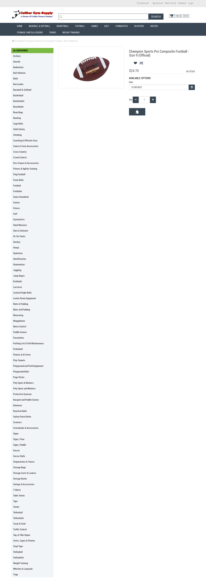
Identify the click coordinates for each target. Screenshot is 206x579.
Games (94, 26)
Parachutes (18, 337)
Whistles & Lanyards (23, 568)
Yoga (15, 574)
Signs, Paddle (19, 444)
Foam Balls (18, 180)
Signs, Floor (18, 439)
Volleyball (18, 552)
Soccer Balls (19, 456)
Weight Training (71, 32)
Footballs (20, 41)
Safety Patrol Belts (22, 416)
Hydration (18, 253)
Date (131, 82)
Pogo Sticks (18, 377)
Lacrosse (17, 287)
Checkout (182, 3)
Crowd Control (20, 157)
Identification (19, 258)
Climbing (17, 134)
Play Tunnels (19, 360)
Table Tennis (19, 495)
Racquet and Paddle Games (26, 399)
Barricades (18, 84)
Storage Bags (19, 467)
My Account (158, 3)
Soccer (154, 26)
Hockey (16, 242)
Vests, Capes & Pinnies (24, 540)
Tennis (52, 32)
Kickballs (17, 281)
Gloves (16, 208)
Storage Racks (20, 478)
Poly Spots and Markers (24, 388)
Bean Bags (18, 112)
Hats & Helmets (20, 230)
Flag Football (19, 174)
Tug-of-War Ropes (21, 535)
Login (190, 3)
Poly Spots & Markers (23, 382)
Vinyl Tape (18, 546)
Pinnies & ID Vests (22, 354)
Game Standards (21, 196)
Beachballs (18, 106)
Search (156, 16)
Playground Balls (21, 371)
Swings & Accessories (23, 484)
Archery (17, 56)
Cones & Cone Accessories (25, 146)
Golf (106, 26)
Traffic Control (20, 529)
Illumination (19, 264)
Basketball (63, 26)
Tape (15, 501)
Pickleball (18, 349)
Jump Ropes (19, 275)
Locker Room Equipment (24, 298)
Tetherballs (18, 518)
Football (80, 26)
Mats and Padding (21, 309)
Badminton (18, 67)
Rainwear (17, 405)
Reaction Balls (20, 411)
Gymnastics (121, 26)
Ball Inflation (19, 72)
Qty (130, 99)
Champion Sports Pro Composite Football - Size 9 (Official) (51, 41)
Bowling (17, 118)
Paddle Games (20, 332)
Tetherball (18, 512)
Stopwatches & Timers (24, 461)
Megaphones (19, 320)
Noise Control (19, 326)
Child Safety (19, 129)
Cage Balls (18, 123)
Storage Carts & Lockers (30, 32)
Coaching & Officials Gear (25, 140)
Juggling (17, 270)
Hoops (16, 247)
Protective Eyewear (22, 394)
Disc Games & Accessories (26, 163)
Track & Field (19, 523)
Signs (16, 433)
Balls (15, 78)
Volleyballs (18, 557)
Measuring (18, 315)
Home (19, 26)
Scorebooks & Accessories (25, 428)
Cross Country (20, 151)
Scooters (139, 26)
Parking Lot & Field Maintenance (28, 343)
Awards (16, 61)
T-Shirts (17, 490)
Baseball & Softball (39, 26)
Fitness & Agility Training (25, 168)
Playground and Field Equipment (28, 366)
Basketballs (18, 101)
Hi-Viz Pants (19, 236)
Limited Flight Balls (22, 292)
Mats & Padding (20, 304)
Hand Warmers (20, 225)
